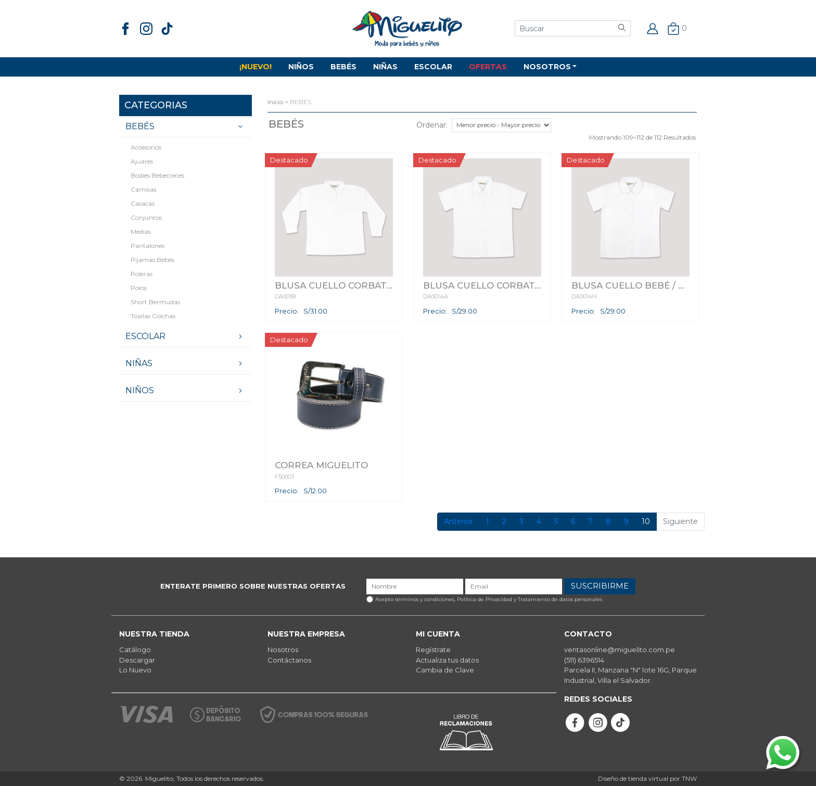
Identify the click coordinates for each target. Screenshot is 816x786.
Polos (139, 288)
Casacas (143, 203)
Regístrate (433, 649)
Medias (141, 231)
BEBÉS (343, 66)
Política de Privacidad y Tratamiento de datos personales (529, 599)
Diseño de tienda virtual (633, 778)
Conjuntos (146, 217)
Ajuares (142, 161)
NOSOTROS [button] (547, 66)
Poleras (141, 274)
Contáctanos (289, 660)
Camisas (143, 189)
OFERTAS (488, 66)
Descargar (137, 660)
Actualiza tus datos (447, 660)
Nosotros (282, 649)
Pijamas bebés (152, 260)
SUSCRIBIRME (600, 586)
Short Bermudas (155, 302)
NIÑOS (301, 66)
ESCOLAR (433, 66)
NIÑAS (385, 66)
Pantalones (147, 245)
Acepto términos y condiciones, (488, 599)
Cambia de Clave (445, 670)
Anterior (458, 521)
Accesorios (146, 147)
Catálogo (135, 649)
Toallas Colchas (153, 316)
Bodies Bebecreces (157, 175)
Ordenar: (432, 125)
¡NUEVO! (255, 66)
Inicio (275, 102)
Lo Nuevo (135, 670)
